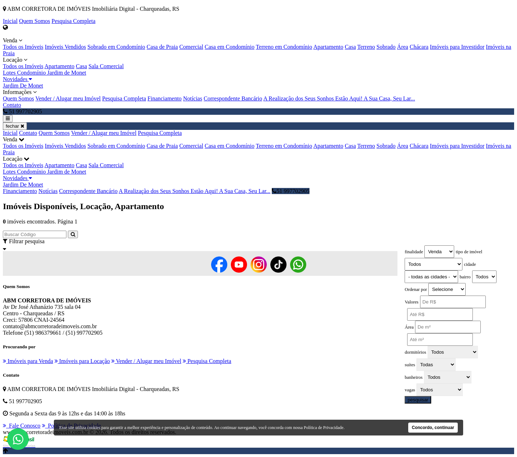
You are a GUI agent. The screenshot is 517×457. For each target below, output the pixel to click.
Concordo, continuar (433, 427)
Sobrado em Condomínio (116, 47)
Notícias (192, 98)
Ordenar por (416, 289)
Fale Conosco (22, 426)
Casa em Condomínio (230, 47)
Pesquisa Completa (74, 21)
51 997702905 (290, 191)
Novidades (17, 79)
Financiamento (165, 98)
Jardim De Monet (23, 86)
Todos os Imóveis (23, 47)
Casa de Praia (162, 47)
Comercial (191, 47)
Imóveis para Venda (28, 361)
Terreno (366, 47)
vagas (410, 389)
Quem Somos (34, 21)
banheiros (414, 377)
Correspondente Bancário (233, 98)
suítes (410, 364)
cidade (470, 264)
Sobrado (386, 47)
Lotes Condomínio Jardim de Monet (44, 73)
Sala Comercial (106, 66)
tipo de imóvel (469, 251)
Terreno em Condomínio (284, 47)
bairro (465, 276)
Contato (12, 105)
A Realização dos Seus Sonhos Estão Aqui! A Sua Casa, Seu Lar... (339, 98)
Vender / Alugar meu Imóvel (68, 98)
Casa (350, 47)
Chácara (419, 47)
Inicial (10, 21)
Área (402, 47)
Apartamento (328, 47)
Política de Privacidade (324, 427)
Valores (411, 302)
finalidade (414, 251)
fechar (15, 126)
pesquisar (417, 399)
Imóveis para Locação (82, 361)
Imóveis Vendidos (65, 47)
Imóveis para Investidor (457, 47)
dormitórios (415, 352)
